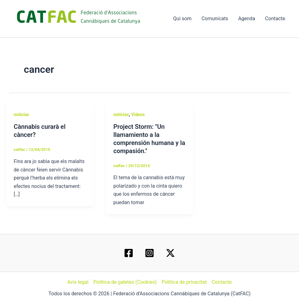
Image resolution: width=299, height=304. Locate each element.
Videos (138, 114)
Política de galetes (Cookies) (125, 282)
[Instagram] (149, 253)
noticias (21, 114)
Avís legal (77, 282)
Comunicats (215, 18)
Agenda (246, 18)
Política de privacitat (184, 282)
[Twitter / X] (170, 253)
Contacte (275, 18)
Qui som (182, 18)
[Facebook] (128, 253)
